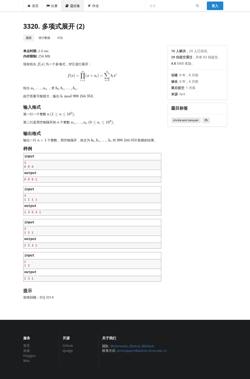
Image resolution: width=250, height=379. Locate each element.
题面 (29, 38)
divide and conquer (186, 120)
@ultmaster (119, 346)
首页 (33, 6)
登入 (215, 6)
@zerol (134, 346)
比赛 (52, 6)
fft (206, 120)
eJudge (68, 350)
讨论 (60, 38)
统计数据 (44, 38)
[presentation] (41, 63)
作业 (93, 6)
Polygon (29, 355)
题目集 (72, 6)
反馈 (26, 350)
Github (68, 346)
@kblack (148, 346)
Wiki (26, 360)
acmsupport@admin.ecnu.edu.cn (142, 350)
